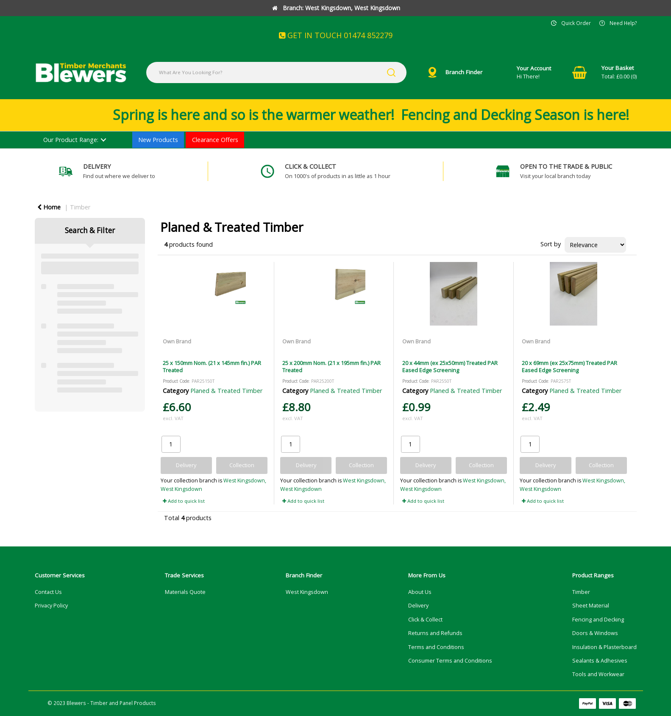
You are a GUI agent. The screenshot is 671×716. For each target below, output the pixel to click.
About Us (420, 592)
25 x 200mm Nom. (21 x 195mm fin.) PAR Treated (331, 366)
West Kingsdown (307, 592)
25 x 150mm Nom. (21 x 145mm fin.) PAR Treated (212, 366)
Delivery (418, 605)
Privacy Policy (51, 605)
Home (49, 207)
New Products (158, 140)
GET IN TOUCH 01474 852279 (336, 35)
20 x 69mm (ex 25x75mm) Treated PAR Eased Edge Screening (569, 366)
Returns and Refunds (435, 633)
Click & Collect (425, 619)
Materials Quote (185, 592)
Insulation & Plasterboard (604, 647)
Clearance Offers (215, 140)
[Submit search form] (391, 72)
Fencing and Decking (598, 619)
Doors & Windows (595, 633)
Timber (80, 207)
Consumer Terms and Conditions (450, 660)
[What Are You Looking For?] (276, 72)
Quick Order (576, 23)
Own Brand (177, 341)
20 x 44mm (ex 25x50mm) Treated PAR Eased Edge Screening (450, 366)
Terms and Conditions (436, 647)
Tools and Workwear (598, 674)
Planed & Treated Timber (226, 391)
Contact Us (48, 592)
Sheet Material (590, 605)
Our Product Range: (70, 140)
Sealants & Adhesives (599, 660)
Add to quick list (184, 501)
